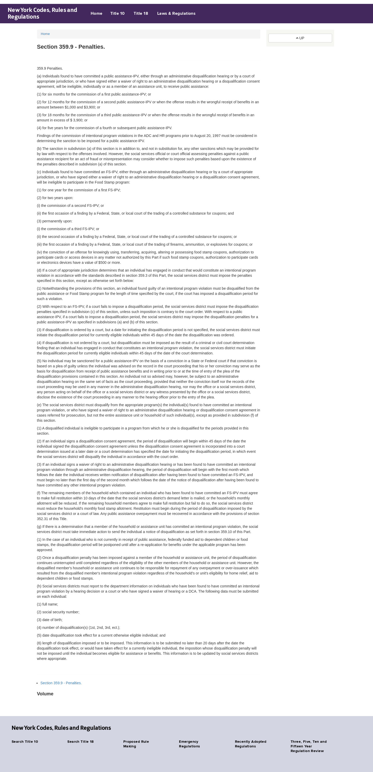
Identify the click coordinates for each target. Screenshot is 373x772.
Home (97, 14)
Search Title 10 (25, 742)
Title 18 (141, 14)
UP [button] (300, 38)
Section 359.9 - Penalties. (61, 683)
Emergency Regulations (189, 744)
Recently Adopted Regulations (251, 744)
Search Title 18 (80, 742)
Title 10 (117, 14)
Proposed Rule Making (136, 744)
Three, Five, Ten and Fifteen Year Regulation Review (309, 746)
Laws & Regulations (176, 14)
